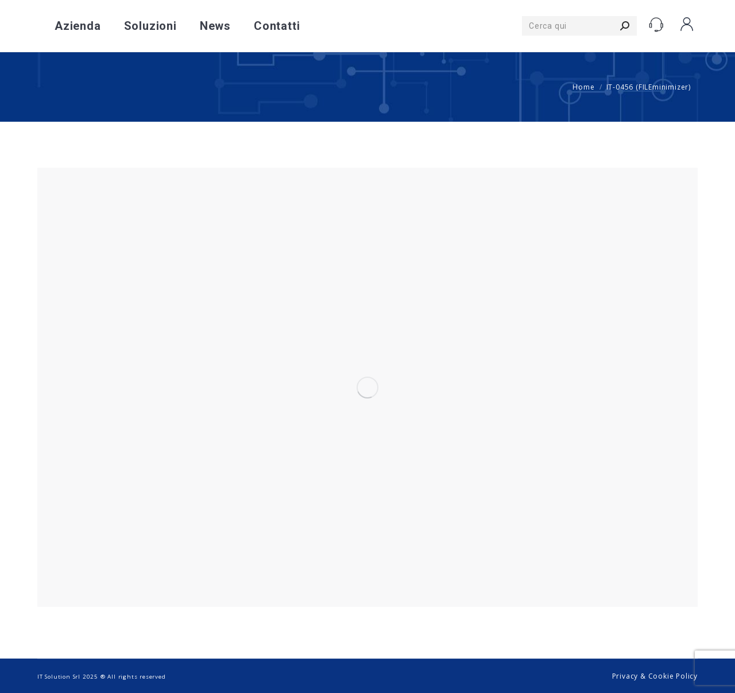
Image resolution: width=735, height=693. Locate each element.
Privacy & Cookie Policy (655, 676)
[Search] (579, 26)
